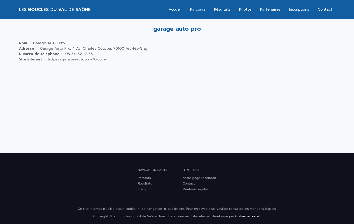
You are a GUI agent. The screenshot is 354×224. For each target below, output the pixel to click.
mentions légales (263, 208)
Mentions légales (195, 189)
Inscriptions (299, 9)
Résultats (222, 9)
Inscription (145, 189)
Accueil (175, 9)
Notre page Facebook (199, 178)
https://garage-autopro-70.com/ (77, 59)
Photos (245, 9)
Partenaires (270, 9)
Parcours (197, 9)
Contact (325, 9)
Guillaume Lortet (247, 216)
